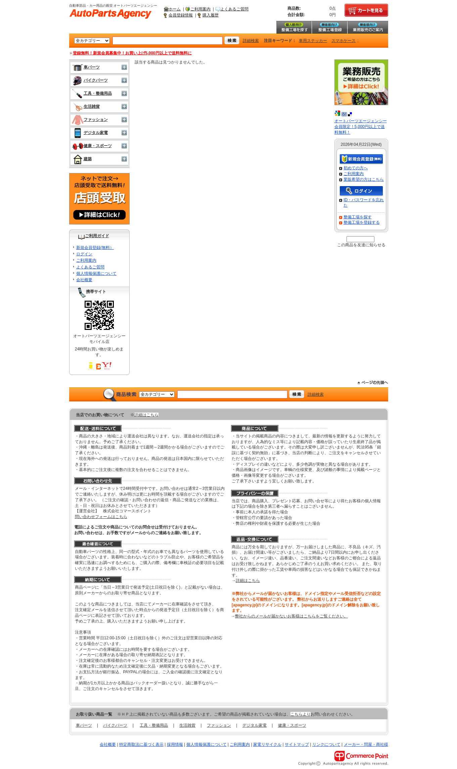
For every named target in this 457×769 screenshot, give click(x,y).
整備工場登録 (329, 27)
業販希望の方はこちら (364, 179)
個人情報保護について (96, 273)
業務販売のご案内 (367, 27)
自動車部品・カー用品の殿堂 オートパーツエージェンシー (110, 14)
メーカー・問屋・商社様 (366, 744)
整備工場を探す (294, 27)
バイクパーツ (90, 80)
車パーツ (86, 67)
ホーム (175, 9)
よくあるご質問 (234, 9)
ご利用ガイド (97, 235)
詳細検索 (251, 40)
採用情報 (175, 744)
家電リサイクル (267, 744)
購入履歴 (210, 15)
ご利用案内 (200, 9)
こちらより (300, 714)
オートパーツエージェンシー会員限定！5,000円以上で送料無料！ (360, 127)
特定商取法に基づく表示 (141, 744)
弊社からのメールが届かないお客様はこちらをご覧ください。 (291, 616)
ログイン (84, 254)
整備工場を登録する (362, 222)
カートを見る (366, 10)
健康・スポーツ (92, 145)
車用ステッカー (313, 40)
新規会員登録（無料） (361, 159)
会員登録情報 (181, 15)
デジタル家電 (90, 132)
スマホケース (343, 40)
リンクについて (326, 744)
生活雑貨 (86, 106)
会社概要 (84, 279)
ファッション (90, 119)
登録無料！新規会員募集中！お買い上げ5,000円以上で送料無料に (132, 53)
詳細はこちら (146, 415)
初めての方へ (356, 168)
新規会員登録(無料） (95, 247)
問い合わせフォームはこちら (101, 516)
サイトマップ (297, 744)
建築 (82, 159)
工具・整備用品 (92, 93)
